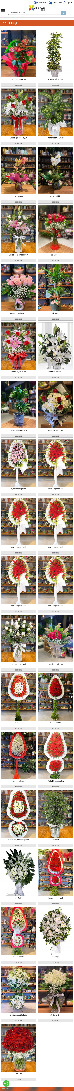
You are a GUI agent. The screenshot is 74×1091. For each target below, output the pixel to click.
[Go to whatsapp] (6, 1083)
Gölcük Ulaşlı (10, 23)
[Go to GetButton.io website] (6, 1088)
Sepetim (68, 3)
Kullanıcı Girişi (40, 3)
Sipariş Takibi (55, 3)
